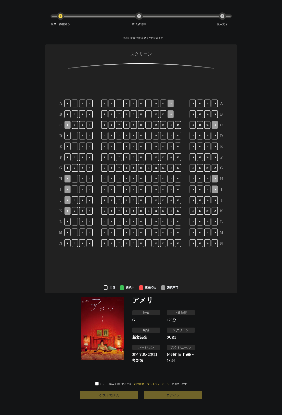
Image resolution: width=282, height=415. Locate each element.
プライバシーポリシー (159, 384)
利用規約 (139, 384)
